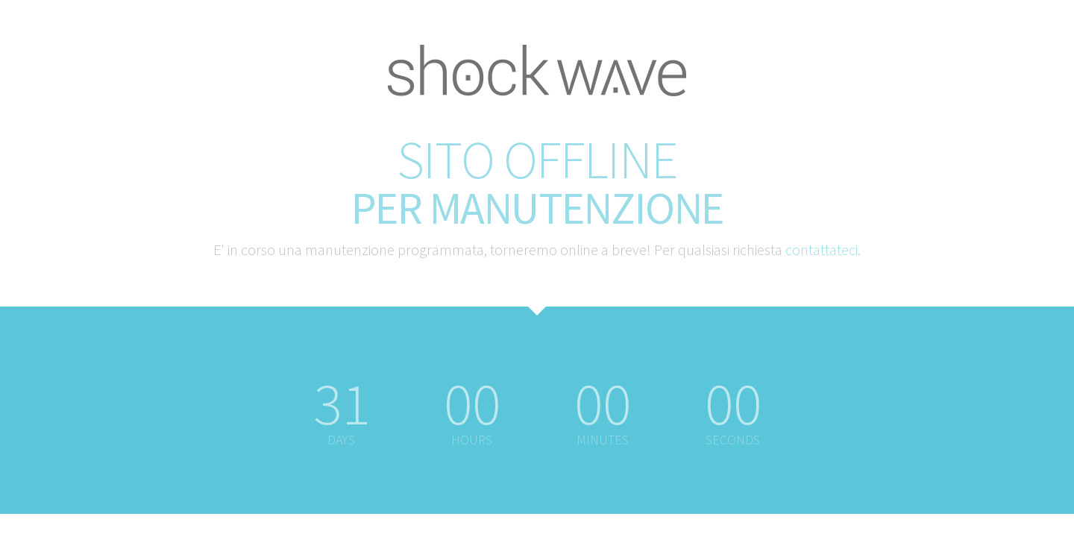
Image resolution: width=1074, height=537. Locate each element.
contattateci (821, 249)
